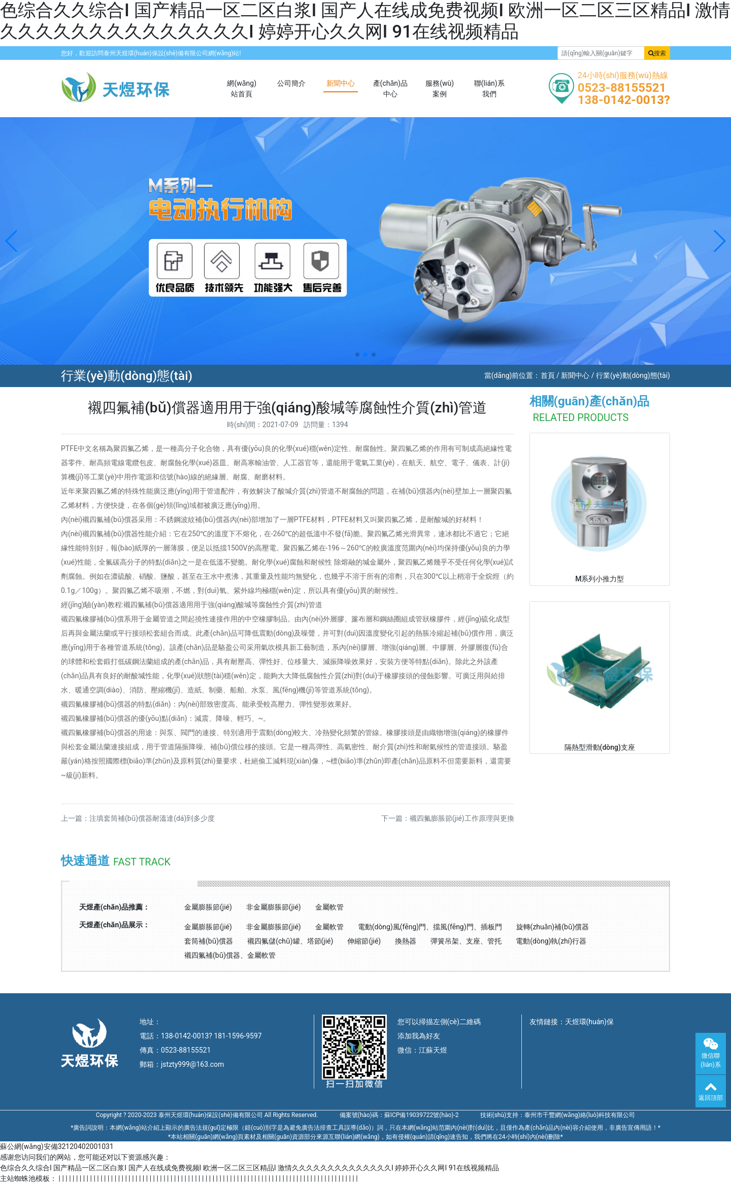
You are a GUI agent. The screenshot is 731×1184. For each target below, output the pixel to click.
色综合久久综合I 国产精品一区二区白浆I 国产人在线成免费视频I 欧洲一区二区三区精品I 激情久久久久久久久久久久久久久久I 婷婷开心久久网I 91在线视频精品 (365, 21)
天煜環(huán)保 (589, 1022)
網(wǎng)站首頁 (241, 88)
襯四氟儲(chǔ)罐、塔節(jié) (290, 941)
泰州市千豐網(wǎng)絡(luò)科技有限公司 (579, 1115)
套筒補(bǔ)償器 (208, 941)
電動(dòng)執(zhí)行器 (551, 941)
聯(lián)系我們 (489, 88)
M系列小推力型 (599, 579)
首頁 (548, 375)
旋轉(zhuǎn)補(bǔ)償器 (552, 927)
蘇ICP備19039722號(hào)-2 (421, 1115)
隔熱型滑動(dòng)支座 (599, 747)
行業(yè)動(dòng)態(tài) (633, 375)
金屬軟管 (329, 907)
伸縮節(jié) (364, 941)
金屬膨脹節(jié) (208, 907)
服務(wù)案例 (439, 88)
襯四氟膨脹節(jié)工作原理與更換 (462, 818)
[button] (12, 241)
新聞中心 (340, 83)
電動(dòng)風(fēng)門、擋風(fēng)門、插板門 (430, 927)
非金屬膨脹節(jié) (273, 907)
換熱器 (405, 941)
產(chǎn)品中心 (390, 88)
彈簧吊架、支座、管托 (466, 941)
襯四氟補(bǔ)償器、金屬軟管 (230, 955)
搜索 (657, 53)
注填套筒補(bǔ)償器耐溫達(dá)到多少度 (152, 818)
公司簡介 (291, 83)
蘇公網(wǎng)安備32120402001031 (57, 1146)
